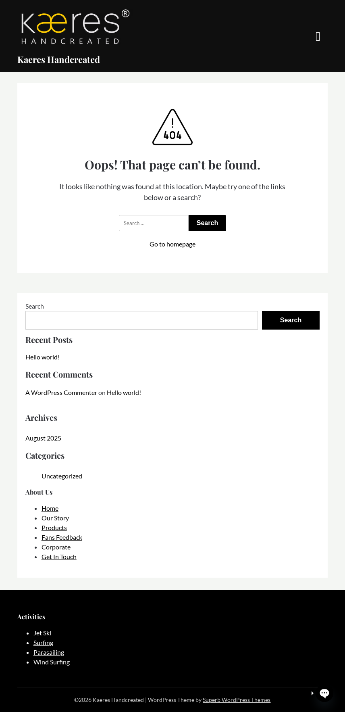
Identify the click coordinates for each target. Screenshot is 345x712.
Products (54, 527)
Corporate (56, 547)
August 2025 (43, 438)
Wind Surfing (51, 662)
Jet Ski (42, 633)
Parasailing (48, 652)
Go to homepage (172, 244)
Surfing (43, 642)
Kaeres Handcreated (58, 59)
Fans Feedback (62, 537)
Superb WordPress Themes (236, 699)
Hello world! (42, 357)
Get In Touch (59, 556)
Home (50, 508)
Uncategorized (62, 476)
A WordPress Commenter (61, 392)
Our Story (55, 518)
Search (34, 306)
